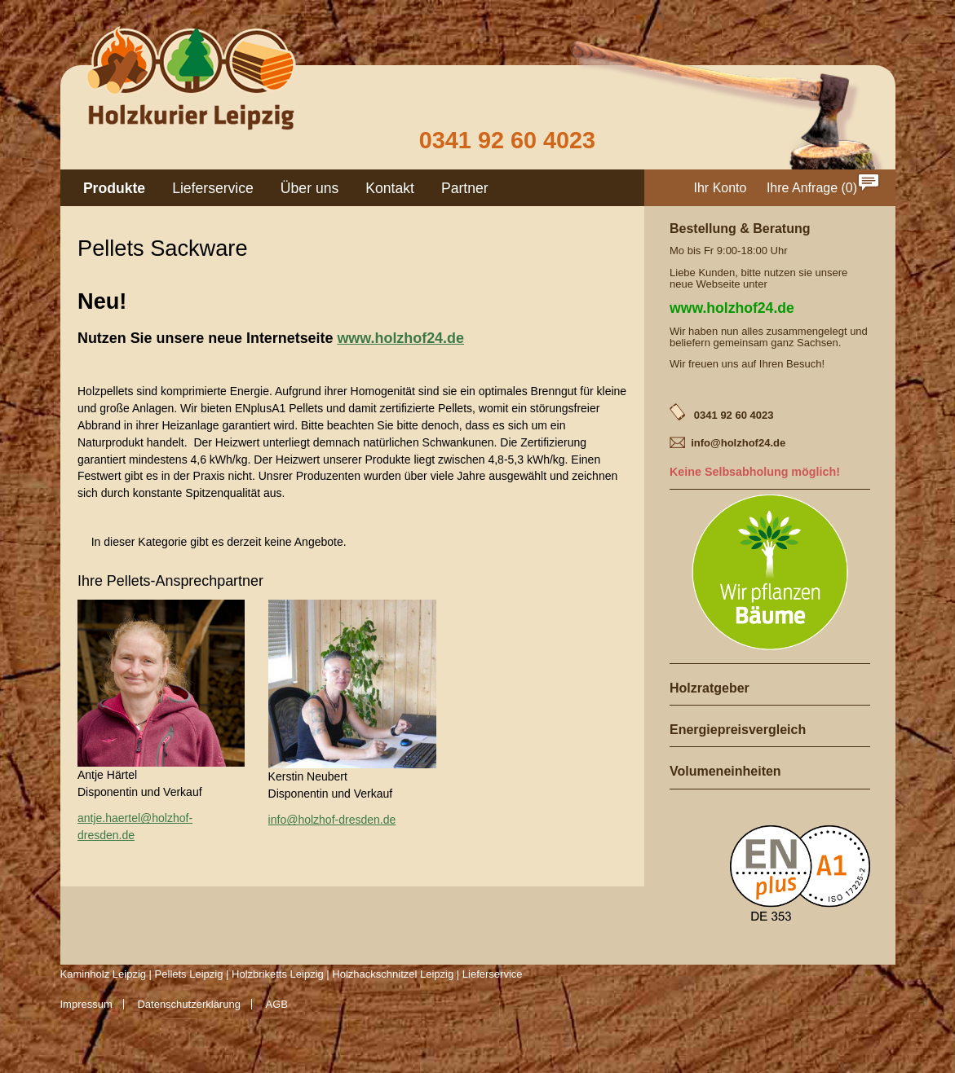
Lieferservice (213, 188)
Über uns (309, 188)
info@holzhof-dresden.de (332, 819)
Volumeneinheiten (725, 771)
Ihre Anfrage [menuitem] (802, 188)
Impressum (86, 1004)
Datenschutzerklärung (188, 1004)
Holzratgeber (709, 688)
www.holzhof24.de (400, 338)
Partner (465, 188)
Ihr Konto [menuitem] (720, 188)
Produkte (114, 188)
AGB (277, 1004)
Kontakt (389, 188)
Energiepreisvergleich (738, 730)
